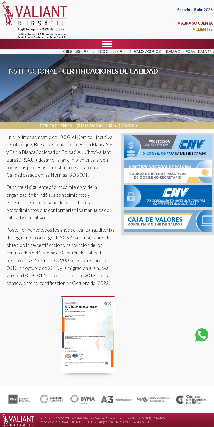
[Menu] (107, 44)
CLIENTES (204, 29)
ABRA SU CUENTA (197, 23)
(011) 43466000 (91, 125)
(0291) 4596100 (123, 125)
